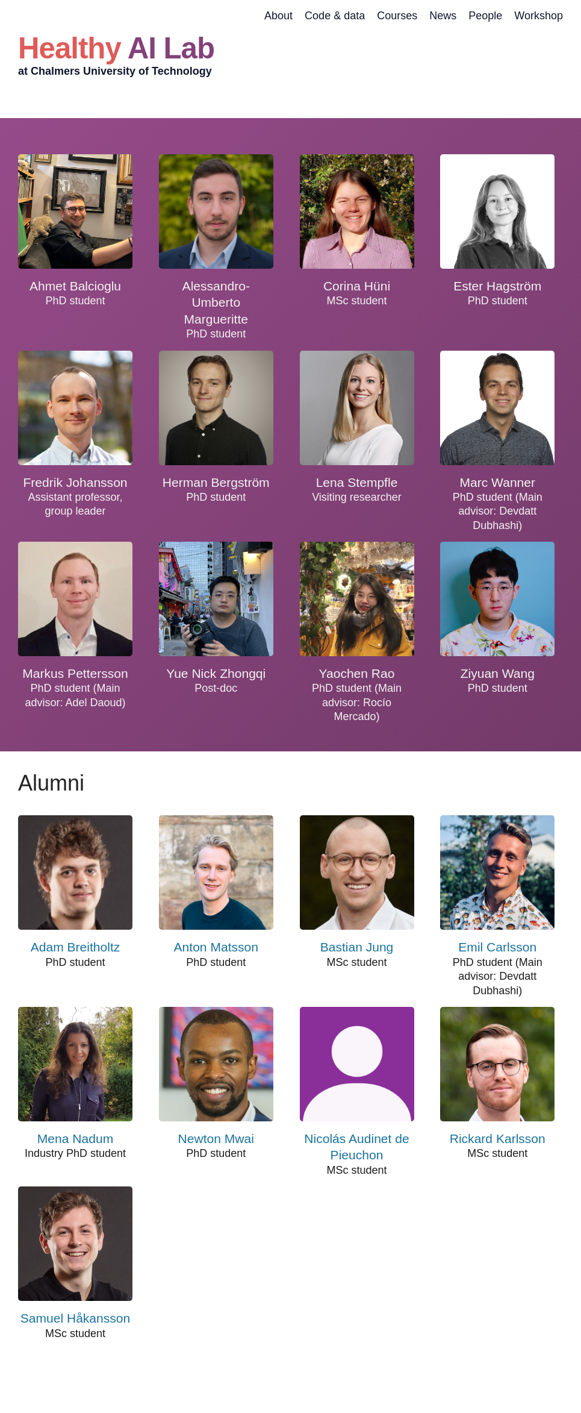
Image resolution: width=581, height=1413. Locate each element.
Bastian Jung (357, 947)
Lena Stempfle (357, 482)
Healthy (116, 47)
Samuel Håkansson (75, 1318)
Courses (397, 16)
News (442, 16)
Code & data (335, 16)
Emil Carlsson (497, 947)
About (278, 16)
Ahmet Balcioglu (75, 286)
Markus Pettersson (75, 673)
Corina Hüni (356, 286)
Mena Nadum (75, 1138)
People (485, 16)
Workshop (538, 16)
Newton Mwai (216, 1138)
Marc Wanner (497, 482)
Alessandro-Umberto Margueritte (216, 302)
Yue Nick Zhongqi (216, 673)
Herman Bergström (216, 482)
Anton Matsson (216, 947)
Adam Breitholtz (75, 947)
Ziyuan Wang (498, 673)
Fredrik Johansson (75, 482)
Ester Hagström (497, 286)
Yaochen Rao (357, 673)
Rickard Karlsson (497, 1138)
